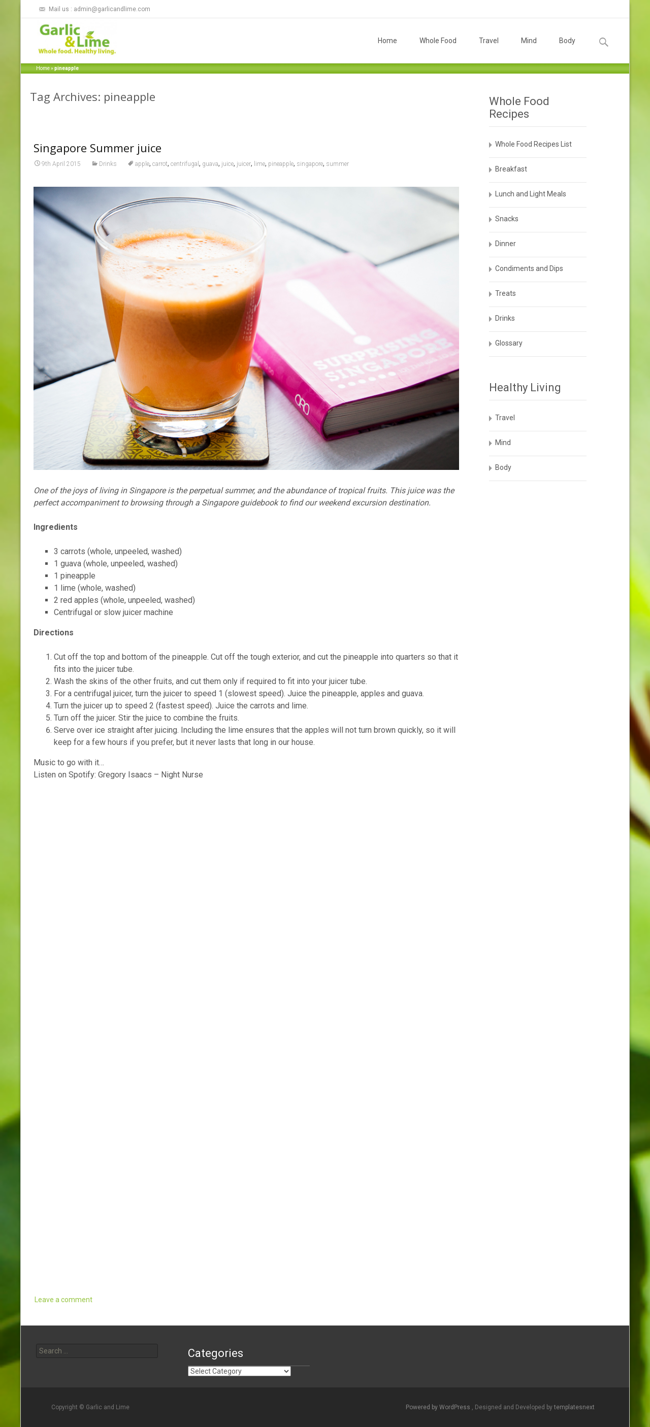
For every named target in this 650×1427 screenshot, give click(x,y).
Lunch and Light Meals (530, 194)
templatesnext (574, 1407)
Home (387, 50)
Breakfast (511, 169)
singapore (310, 163)
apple (142, 163)
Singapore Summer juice (97, 147)
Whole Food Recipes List (533, 144)
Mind (529, 50)
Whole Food (438, 50)
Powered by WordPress (439, 1407)
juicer (244, 163)
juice (227, 163)
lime (259, 163)
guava (210, 163)
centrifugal (185, 163)
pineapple (281, 163)
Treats (505, 293)
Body (567, 50)
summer (337, 163)
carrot (160, 163)
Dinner (505, 244)
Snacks (506, 219)
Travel (489, 50)
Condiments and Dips (529, 268)
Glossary (509, 343)
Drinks (108, 163)
